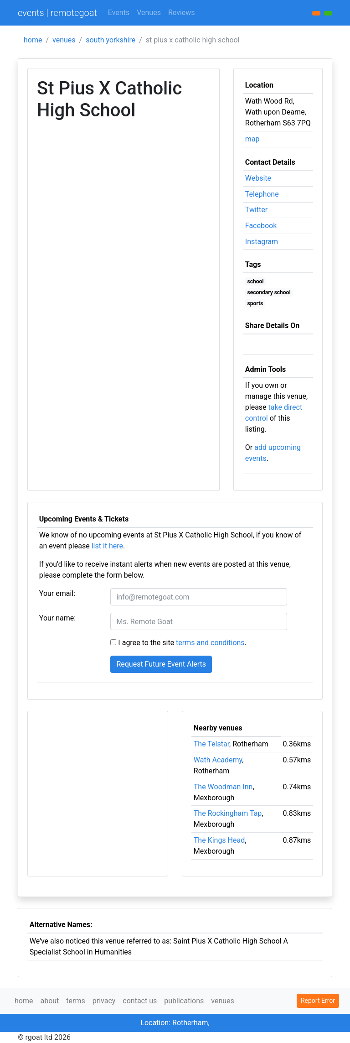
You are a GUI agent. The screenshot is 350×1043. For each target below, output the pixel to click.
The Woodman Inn (223, 786)
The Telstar (211, 744)
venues (64, 40)
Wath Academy (218, 760)
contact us (140, 1000)
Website (258, 178)
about (49, 1000)
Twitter (256, 209)
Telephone (262, 194)
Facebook (261, 225)
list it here (107, 546)
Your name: (57, 618)
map (252, 139)
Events (118, 12)
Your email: (57, 593)
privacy (104, 1000)
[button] (328, 13)
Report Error (318, 1000)
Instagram (261, 241)
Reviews (181, 12)
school (255, 281)
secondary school (269, 292)
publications (184, 1000)
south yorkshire (110, 40)
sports (255, 303)
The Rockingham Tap (228, 813)
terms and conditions (210, 642)
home (33, 40)
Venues (149, 12)
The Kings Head (219, 840)
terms (75, 1000)
